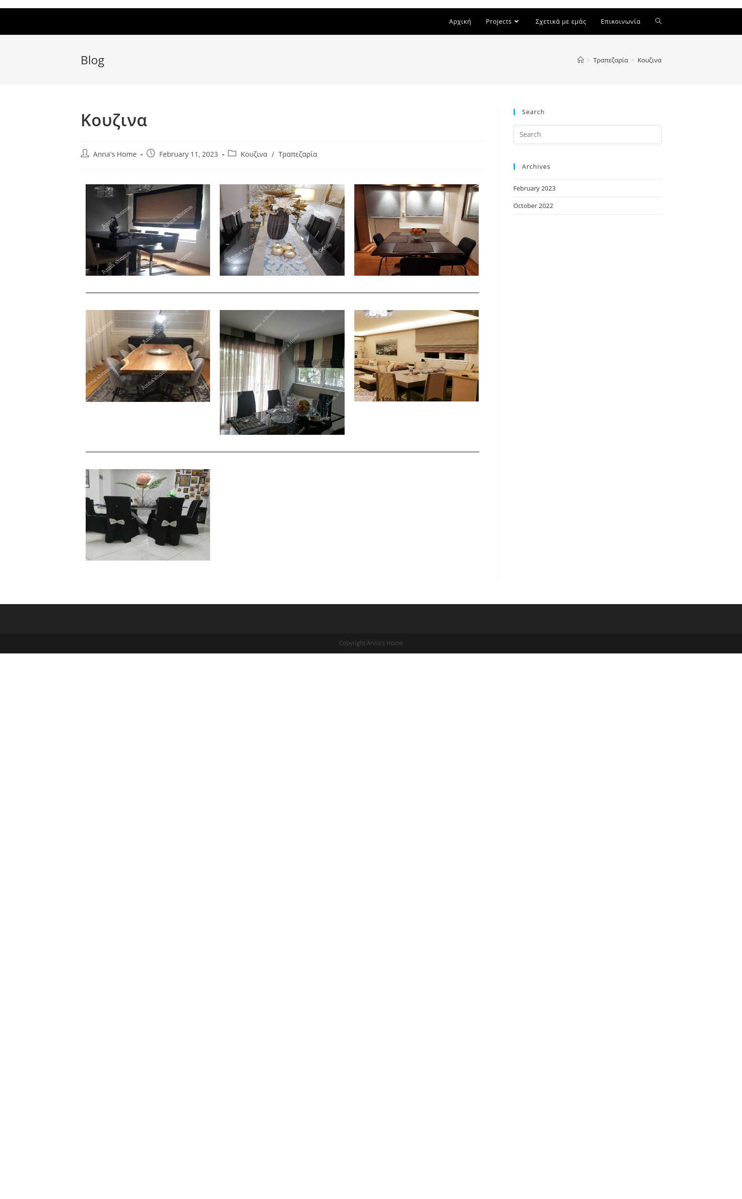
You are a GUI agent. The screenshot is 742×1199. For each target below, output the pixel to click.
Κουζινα (254, 154)
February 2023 (535, 188)
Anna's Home (115, 154)
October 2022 (533, 205)
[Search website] (658, 21)
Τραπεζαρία (297, 154)
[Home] (580, 60)
